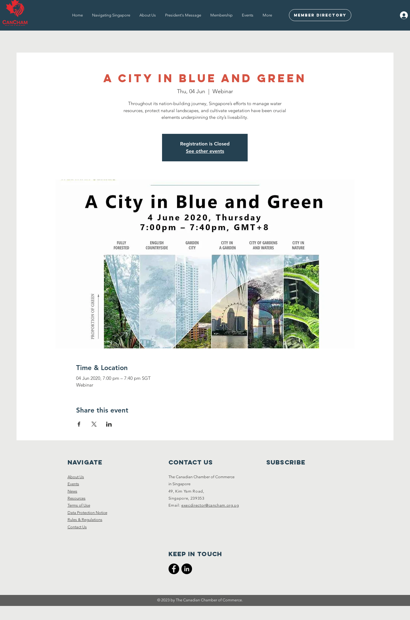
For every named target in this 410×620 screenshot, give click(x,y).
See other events (205, 151)
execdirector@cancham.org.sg (210, 505)
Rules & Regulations (85, 519)
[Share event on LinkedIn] (109, 424)
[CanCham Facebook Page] (173, 568)
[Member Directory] (320, 15)
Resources (77, 498)
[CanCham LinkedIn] (186, 568)
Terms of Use (79, 505)
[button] (111, 15)
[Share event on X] (94, 424)
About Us (76, 477)
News (72, 491)
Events (73, 484)
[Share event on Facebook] (79, 424)
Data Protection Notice (87, 512)
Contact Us (77, 527)
